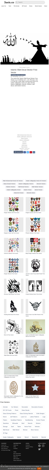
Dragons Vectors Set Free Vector (33, 212)
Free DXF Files (5, 446)
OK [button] (39, 468)
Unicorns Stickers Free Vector (11, 253)
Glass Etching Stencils (26, 413)
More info (21, 76)
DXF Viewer (16, 458)
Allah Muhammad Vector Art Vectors (13, 180)
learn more (33, 468)
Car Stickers (14, 407)
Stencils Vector (31, 192)
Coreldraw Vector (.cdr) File (18, 75)
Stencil (27, 437)
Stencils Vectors (41, 183)
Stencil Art (35, 437)
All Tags (5, 433)
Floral (16, 410)
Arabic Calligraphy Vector (14, 189)
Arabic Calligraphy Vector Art (24, 136)
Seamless (6, 423)
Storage (5, 426)
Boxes (30, 6)
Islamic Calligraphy (24, 140)
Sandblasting (29, 420)
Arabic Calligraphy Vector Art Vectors (36, 180)
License (28, 445)
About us (15, 445)
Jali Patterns (13, 416)
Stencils (24, 141)
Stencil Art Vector (18, 192)
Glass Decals (24, 138)
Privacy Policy (29, 446)
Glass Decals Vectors (9, 183)
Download (18, 152)
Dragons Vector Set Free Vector (11, 233)
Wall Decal (24, 145)
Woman (25, 430)
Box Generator (17, 453)
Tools (10, 6)
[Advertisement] (24, 19)
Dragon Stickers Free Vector (10, 273)
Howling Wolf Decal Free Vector (11, 314)
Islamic (19, 437)
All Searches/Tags (5, 450)
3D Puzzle (24, 6)
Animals (5, 407)
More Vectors (35, 430)
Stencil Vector (38, 189)
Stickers (24, 143)
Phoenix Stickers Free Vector (32, 233)
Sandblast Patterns (16, 420)
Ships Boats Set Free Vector (10, 355)
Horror (5, 416)
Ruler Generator (17, 460)
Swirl (12, 426)
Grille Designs (40, 413)
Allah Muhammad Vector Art (24, 135)
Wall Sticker (24, 147)
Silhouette (15, 423)
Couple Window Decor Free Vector (34, 294)
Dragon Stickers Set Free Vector (11, 212)
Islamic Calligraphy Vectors (26, 183)
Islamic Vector (27, 189)
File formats (16, 6)
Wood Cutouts (38, 6)
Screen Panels (40, 420)
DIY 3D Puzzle (7, 410)
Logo (44, 416)
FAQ (14, 446)
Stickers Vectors (10, 186)
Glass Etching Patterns (9, 413)
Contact (15, 448)
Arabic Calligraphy (8, 437)
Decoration (25, 407)
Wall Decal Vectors (23, 186)
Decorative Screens (37, 407)
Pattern (5, 420)
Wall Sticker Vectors (37, 186)
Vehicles (37, 426)
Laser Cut (3, 6)
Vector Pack (27, 426)
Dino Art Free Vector (9, 335)
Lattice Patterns (34, 416)
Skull (22, 423)
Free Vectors (4, 448)
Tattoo (19, 426)
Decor (45, 6)
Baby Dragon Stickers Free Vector (34, 253)
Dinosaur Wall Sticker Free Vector (12, 294)
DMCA (27, 448)
